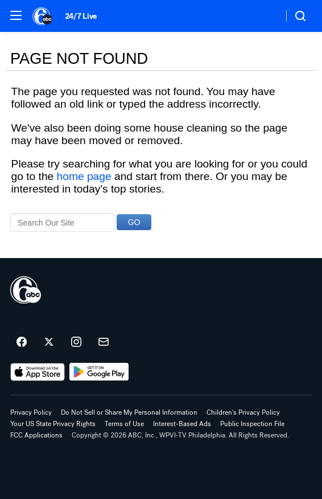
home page (84, 176)
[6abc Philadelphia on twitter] (49, 342)
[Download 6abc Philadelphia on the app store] (37, 372)
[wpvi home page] (25, 290)
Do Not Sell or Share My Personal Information (129, 412)
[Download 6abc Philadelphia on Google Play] (99, 372)
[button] (16, 15)
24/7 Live (81, 16)
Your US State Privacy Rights (53, 423)
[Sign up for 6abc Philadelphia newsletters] (103, 342)
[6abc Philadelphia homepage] (42, 16)
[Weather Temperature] (265, 16)
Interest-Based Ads (182, 423)
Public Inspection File (252, 423)
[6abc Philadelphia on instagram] (76, 342)
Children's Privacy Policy (243, 412)
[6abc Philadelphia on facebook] (21, 342)
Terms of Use (124, 423)
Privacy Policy (31, 412)
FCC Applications (36, 435)
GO (134, 222)
